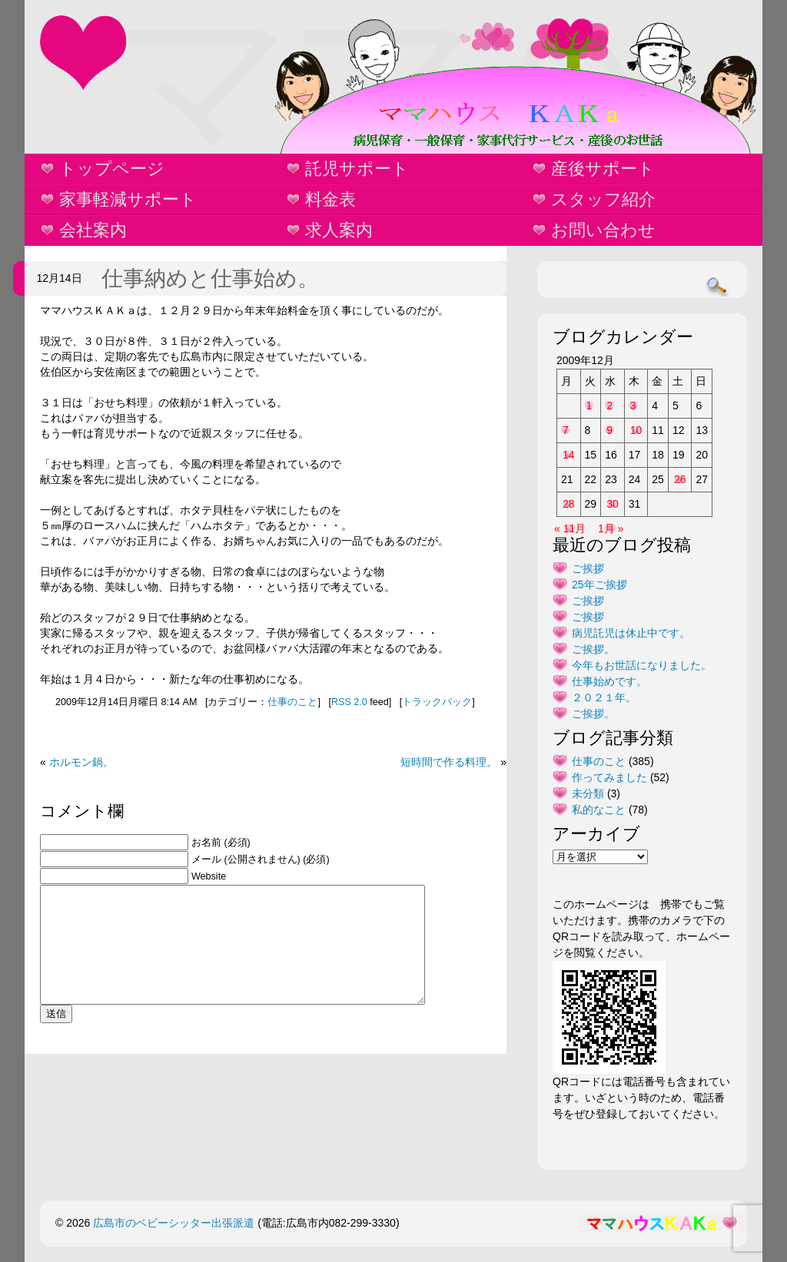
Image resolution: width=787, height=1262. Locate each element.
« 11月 (570, 528)
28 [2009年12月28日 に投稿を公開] (569, 504)
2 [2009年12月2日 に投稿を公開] (609, 405)
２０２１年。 (604, 697)
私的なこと (599, 809)
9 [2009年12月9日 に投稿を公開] (609, 430)
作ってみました (609, 777)
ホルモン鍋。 (81, 762)
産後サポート (603, 168)
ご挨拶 (588, 568)
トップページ (111, 168)
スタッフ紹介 (603, 199)
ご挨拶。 (593, 649)
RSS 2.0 (349, 702)
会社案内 (93, 230)
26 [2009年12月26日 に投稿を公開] (680, 479)
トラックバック (437, 702)
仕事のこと (292, 702)
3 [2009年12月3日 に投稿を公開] (633, 405)
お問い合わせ (603, 230)
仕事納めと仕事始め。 (210, 278)
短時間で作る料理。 (448, 762)
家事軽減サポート (128, 199)
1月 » (610, 528)
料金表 (330, 199)
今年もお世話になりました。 (642, 665)
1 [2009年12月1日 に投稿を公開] (589, 405)
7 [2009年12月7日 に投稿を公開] (566, 430)
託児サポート (357, 168)
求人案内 (339, 230)
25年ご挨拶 (599, 584)
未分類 (588, 793)
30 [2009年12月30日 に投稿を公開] (612, 504)
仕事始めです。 (609, 681)
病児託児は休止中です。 (631, 633)
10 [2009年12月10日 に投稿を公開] (636, 430)
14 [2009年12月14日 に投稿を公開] (569, 455)
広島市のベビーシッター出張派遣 (173, 1223)
